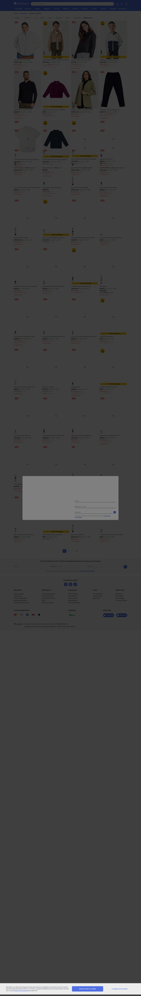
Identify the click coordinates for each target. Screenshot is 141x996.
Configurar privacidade (119, 989)
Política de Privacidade (21, 990)
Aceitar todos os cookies (87, 989)
